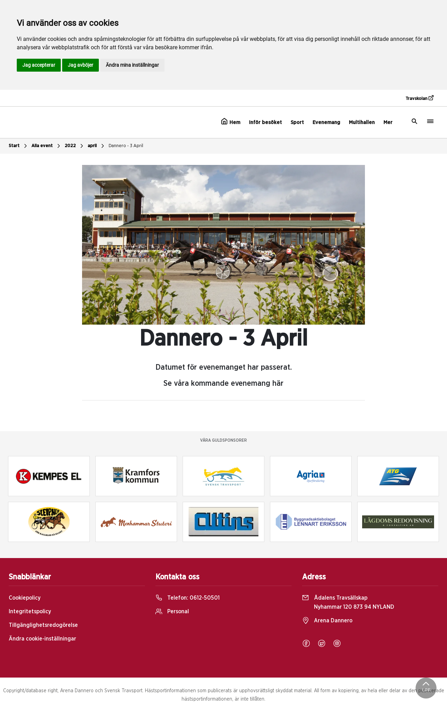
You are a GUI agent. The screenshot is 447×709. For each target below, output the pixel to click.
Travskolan (419, 98)
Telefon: (187, 597)
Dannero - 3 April (126, 146)
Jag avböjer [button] (80, 65)
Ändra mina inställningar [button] (132, 65)
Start (19, 146)
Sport (297, 122)
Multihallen (362, 122)
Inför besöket (265, 122)
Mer (388, 122)
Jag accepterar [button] (38, 65)
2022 (75, 146)
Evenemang (326, 122)
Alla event (46, 146)
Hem (230, 121)
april (97, 146)
